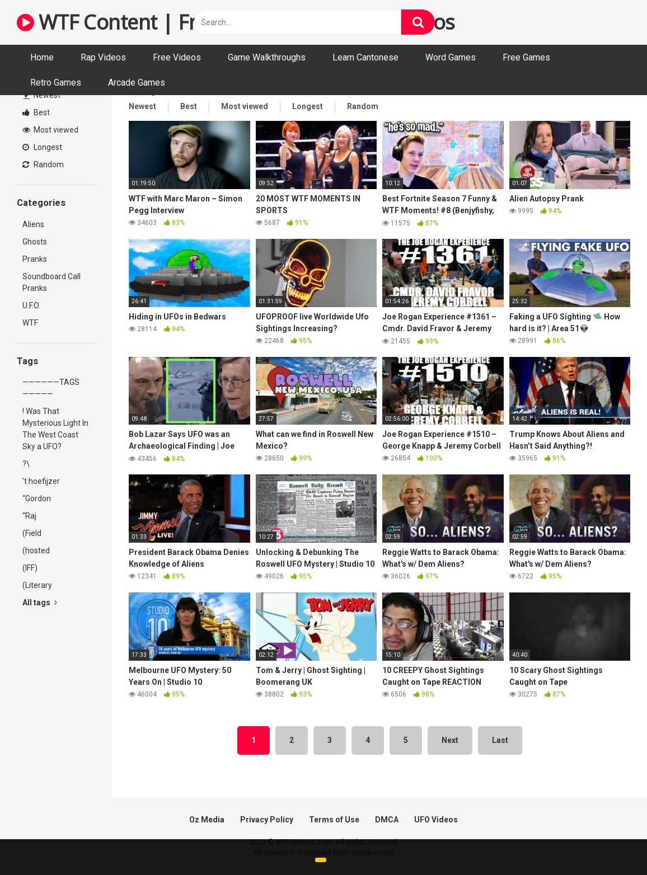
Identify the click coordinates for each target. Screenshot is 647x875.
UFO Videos (436, 819)
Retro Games (55, 82)
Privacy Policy (266, 819)
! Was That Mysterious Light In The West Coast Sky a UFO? (55, 429)
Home (42, 57)
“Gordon (36, 498)
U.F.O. (31, 305)
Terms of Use (334, 819)
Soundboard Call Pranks (51, 282)
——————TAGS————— (50, 388)
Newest (42, 95)
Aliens (33, 224)
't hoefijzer (41, 481)
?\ (26, 463)
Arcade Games (136, 82)
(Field (31, 533)
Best (36, 112)
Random (43, 164)
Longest (42, 147)
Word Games (450, 57)
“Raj (29, 515)
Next (450, 740)
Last (500, 740)
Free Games (526, 57)
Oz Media (206, 819)
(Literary (37, 585)
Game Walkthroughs (267, 57)
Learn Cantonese (365, 57)
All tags (39, 602)
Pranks (34, 259)
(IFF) (29, 567)
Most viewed (50, 129)
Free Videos (177, 57)
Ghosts (34, 241)
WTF (30, 322)
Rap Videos (103, 57)
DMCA (386, 819)
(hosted (36, 550)
